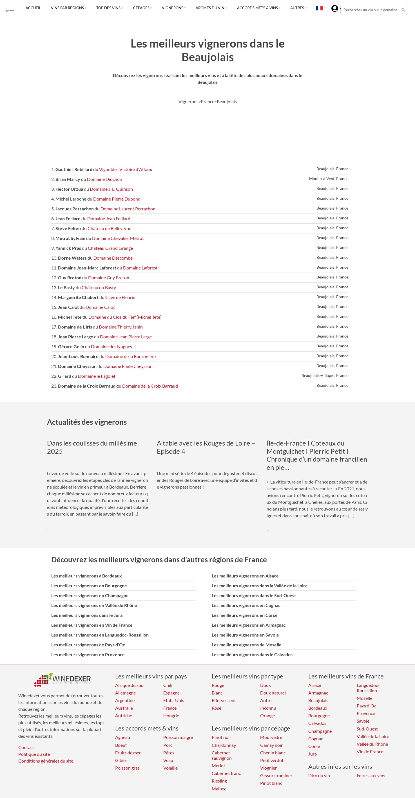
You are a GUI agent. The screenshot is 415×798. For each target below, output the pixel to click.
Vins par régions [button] (67, 8)
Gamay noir (271, 745)
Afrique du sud (129, 685)
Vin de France (370, 751)
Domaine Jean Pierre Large (126, 336)
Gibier (121, 760)
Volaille (170, 767)
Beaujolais (318, 700)
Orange (267, 715)
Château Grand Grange (110, 248)
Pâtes (168, 752)
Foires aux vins (371, 775)
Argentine (125, 700)
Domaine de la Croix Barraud (150, 385)
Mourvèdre (271, 737)
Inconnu (268, 708)
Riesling (219, 780)
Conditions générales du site (45, 760)
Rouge (218, 685)
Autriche (123, 715)
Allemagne (125, 692)
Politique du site (34, 754)
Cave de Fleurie (120, 297)
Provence (366, 713)
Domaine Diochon (104, 179)
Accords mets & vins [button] (257, 8)
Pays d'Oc (366, 705)
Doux (265, 685)
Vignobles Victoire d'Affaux (125, 169)
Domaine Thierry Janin (121, 326)
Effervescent (224, 700)
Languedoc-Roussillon (368, 687)
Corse (314, 746)
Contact (26, 747)
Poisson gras (127, 767)
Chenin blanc (272, 752)
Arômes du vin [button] (210, 8)
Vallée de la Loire (373, 736)
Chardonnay (224, 745)
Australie (124, 708)
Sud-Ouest (367, 728)
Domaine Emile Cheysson (128, 366)
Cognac (315, 738)
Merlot (218, 765)
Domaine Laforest (140, 267)
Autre (265, 700)
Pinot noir (221, 737)
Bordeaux (317, 708)
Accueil (33, 8)
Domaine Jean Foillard (108, 218)
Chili (167, 685)
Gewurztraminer (276, 775)
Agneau (122, 737)
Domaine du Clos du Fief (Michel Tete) (125, 317)
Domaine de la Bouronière (130, 356)
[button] (319, 8)
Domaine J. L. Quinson (111, 189)
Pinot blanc (271, 783)
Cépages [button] (141, 8)
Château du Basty (99, 287)
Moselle (364, 698)
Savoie (363, 720)
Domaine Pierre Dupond (116, 198)
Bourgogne (319, 715)
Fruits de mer (128, 752)
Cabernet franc (226, 773)
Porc (167, 745)
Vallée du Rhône (372, 744)
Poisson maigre (178, 737)
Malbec (219, 788)
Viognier (268, 767)
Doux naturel (273, 692)
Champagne (320, 731)
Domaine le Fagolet (96, 376)
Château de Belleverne (109, 228)
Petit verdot (272, 760)
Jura (312, 753)
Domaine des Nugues (111, 346)
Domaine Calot (100, 307)
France (170, 708)
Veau (168, 760)
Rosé (216, 708)
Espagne (171, 692)
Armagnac (318, 692)
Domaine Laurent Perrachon (128, 208)
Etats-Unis (173, 700)
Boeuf (121, 745)
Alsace (314, 685)
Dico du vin (319, 775)
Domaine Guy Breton (108, 277)
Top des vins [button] (108, 8)
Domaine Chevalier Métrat (118, 238)
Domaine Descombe (113, 257)
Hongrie (171, 715)
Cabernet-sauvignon (222, 755)
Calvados (317, 723)
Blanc (217, 692)
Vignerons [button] (172, 8)
